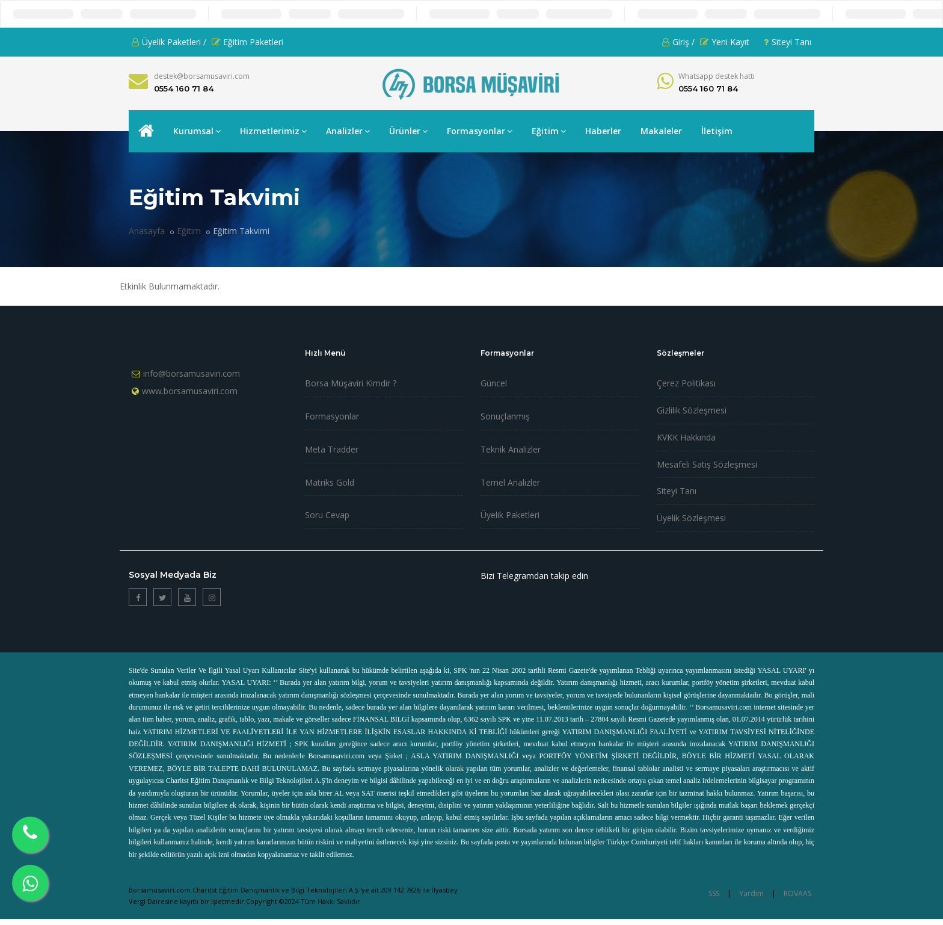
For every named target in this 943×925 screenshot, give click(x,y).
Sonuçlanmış (505, 416)
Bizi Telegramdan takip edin (534, 575)
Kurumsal (197, 131)
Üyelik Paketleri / (169, 42)
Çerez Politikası (686, 383)
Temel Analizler (510, 482)
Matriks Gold (329, 482)
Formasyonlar (479, 131)
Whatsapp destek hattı (716, 76)
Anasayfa (147, 231)
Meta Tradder (331, 449)
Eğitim (549, 131)
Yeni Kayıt (724, 42)
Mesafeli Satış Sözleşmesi (707, 464)
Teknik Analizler (511, 449)
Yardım (751, 893)
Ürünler (408, 131)
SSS (713, 893)
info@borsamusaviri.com (191, 373)
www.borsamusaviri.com (190, 391)
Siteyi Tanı (787, 42)
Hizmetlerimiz (273, 131)
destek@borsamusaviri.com (202, 76)
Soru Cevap (327, 515)
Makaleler (661, 131)
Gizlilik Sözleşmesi (691, 410)
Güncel (494, 383)
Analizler (348, 131)
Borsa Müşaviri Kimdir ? (350, 383)
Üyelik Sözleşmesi (691, 518)
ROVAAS (797, 893)
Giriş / (678, 42)
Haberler (603, 131)
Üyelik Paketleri (510, 515)
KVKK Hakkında (686, 437)
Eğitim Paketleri (247, 42)
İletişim (717, 131)
